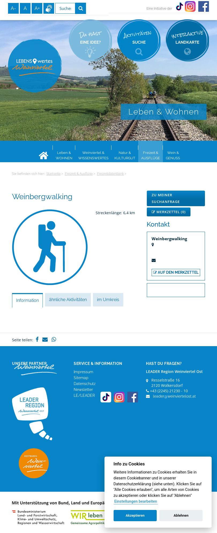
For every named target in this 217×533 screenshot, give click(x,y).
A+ (37, 8)
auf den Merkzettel (176, 272)
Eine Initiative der (159, 8)
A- (13, 8)
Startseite (53, 174)
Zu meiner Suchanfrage (166, 198)
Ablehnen (181, 515)
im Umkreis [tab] (108, 299)
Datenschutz (85, 384)
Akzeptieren (135, 515)
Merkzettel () (169, 211)
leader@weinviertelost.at (174, 396)
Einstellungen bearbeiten (135, 501)
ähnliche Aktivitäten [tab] (68, 299)
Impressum (83, 372)
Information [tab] (27, 300)
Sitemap (81, 378)
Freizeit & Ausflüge (79, 174)
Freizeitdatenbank (110, 174)
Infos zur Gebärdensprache (48, 8)
